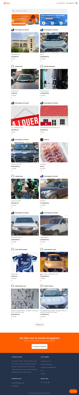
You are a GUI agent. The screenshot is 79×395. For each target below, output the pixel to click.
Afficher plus (39, 325)
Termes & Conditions (46, 364)
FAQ (42, 371)
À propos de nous (46, 361)
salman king (19, 176)
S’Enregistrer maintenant (39, 346)
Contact (43, 374)
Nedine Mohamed (49, 66)
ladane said (18, 66)
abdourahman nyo (20, 286)
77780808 (15, 386)
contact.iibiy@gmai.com (18, 383)
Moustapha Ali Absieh (22, 30)
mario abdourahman (21, 249)
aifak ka (46, 139)
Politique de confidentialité (48, 367)
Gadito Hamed (48, 286)
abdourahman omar (50, 249)
